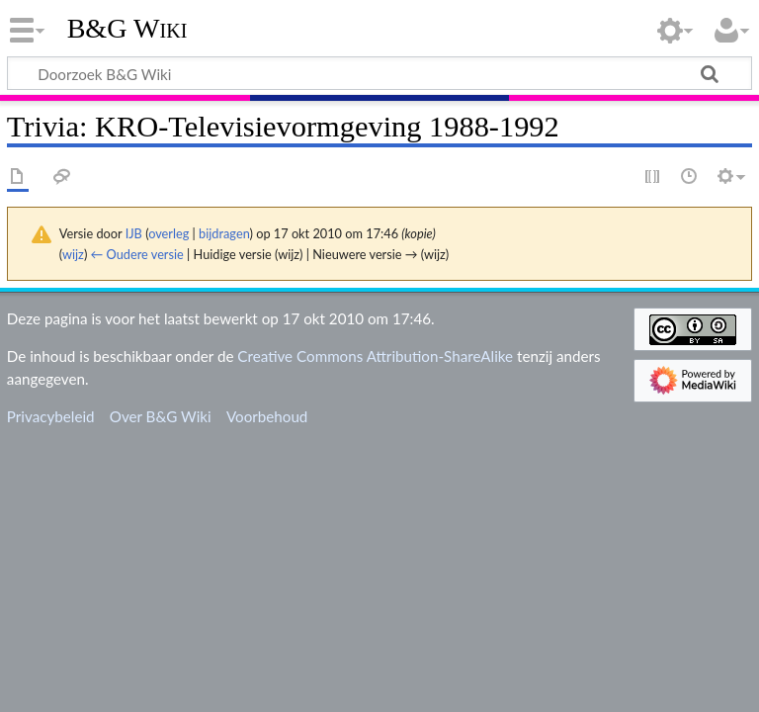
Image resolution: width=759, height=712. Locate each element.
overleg (168, 233)
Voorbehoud (266, 416)
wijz (73, 254)
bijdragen (224, 233)
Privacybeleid (51, 416)
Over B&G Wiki (160, 416)
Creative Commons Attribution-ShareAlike (375, 356)
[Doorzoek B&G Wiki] (379, 73)
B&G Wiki (127, 29)
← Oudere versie (137, 254)
